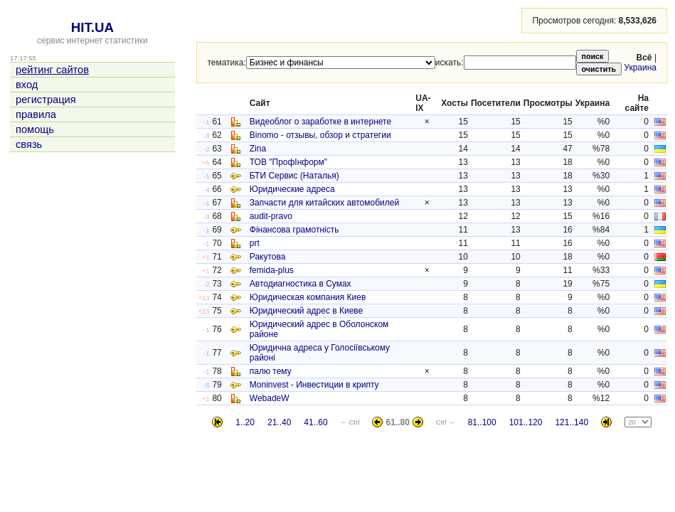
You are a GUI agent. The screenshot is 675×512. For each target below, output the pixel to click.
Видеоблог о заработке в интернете (320, 122)
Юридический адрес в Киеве (306, 311)
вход (27, 84)
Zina (258, 149)
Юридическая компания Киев (308, 297)
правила (36, 114)
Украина (640, 68)
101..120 (526, 422)
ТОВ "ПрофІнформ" (288, 162)
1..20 (245, 422)
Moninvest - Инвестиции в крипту (314, 385)
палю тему (271, 371)
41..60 (315, 422)
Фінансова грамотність (294, 230)
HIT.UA (92, 27)
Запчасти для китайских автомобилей (324, 203)
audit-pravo (271, 216)
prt (255, 243)
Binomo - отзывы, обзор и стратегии (320, 135)
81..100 (482, 422)
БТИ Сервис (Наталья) (294, 176)
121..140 (571, 422)
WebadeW (269, 398)
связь (29, 144)
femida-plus (272, 270)
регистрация (46, 99)
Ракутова (268, 257)
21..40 (279, 422)
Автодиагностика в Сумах (300, 284)
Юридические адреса (292, 189)
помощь (35, 129)
